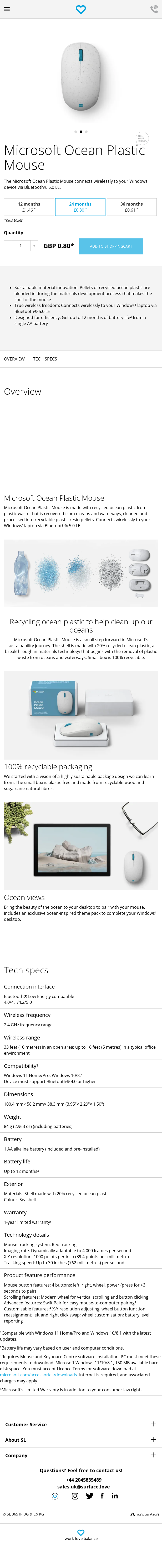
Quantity (13, 233)
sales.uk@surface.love (83, 1486)
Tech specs (45, 359)
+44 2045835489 (84, 1480)
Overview (14, 359)
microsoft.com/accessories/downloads (38, 1375)
